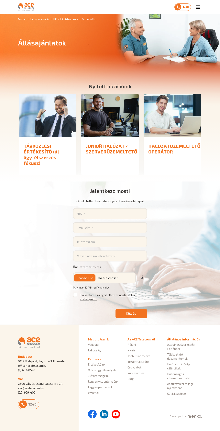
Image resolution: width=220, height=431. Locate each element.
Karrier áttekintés (39, 19)
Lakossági (94, 350)
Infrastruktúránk (138, 361)
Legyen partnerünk (100, 387)
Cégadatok (134, 367)
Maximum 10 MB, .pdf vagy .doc (91, 287)
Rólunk (132, 344)
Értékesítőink (96, 364)
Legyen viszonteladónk (103, 381)
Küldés (131, 313)
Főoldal (22, 19)
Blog (130, 378)
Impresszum (135, 373)
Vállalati (93, 344)
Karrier (132, 350)
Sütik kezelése (176, 393)
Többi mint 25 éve (138, 356)
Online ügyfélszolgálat (103, 370)
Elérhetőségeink (98, 375)
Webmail (93, 393)
